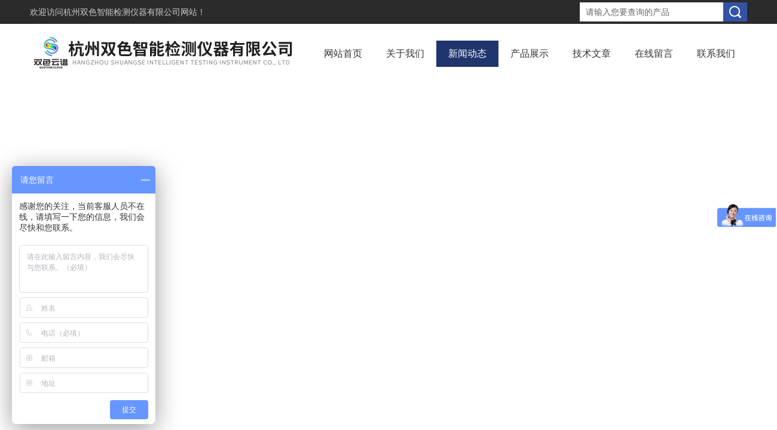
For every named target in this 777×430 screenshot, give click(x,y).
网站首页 (343, 53)
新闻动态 (467, 53)
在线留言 (654, 53)
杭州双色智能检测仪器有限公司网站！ (134, 12)
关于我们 (405, 53)
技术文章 (592, 53)
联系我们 (716, 53)
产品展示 (529, 53)
